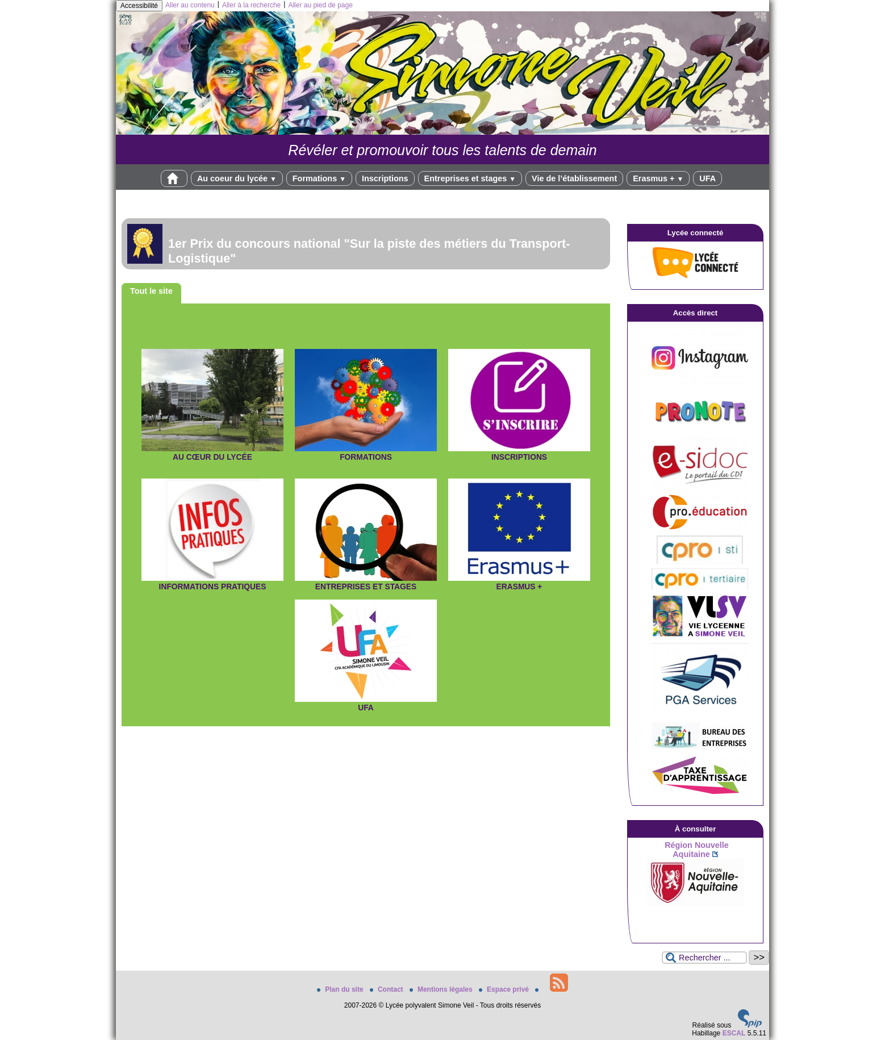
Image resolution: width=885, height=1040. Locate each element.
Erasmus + (658, 178)
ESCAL (734, 1033)
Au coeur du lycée (237, 178)
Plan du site (341, 989)
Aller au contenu (190, 5)
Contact (387, 989)
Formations (319, 178)
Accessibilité (139, 6)
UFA (707, 178)
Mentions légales (442, 989)
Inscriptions (385, 178)
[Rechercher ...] (704, 957)
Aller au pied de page (320, 5)
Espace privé (505, 989)
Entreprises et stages (470, 178)
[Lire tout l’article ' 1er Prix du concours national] (366, 243)
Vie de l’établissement (574, 178)
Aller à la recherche (251, 5)
